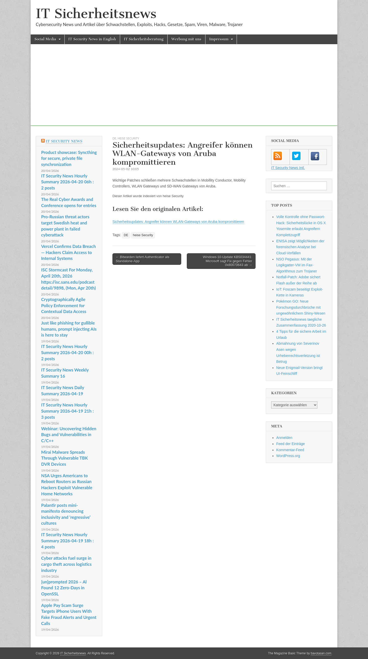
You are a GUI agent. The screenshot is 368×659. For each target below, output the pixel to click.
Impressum (219, 39)
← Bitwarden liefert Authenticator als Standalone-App (142, 259)
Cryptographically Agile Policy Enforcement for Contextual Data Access (63, 305)
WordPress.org (288, 456)
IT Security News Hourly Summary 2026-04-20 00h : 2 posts (67, 352)
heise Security (128, 138)
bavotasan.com (321, 653)
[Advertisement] (184, 90)
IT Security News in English (92, 39)
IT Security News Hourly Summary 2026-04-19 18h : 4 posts (67, 540)
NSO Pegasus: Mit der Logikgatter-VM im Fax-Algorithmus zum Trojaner (296, 265)
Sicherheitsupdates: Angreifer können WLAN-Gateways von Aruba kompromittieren (178, 222)
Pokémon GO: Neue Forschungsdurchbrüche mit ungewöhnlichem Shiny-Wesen (300, 307)
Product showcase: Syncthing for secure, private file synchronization (69, 158)
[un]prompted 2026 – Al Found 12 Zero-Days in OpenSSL (64, 587)
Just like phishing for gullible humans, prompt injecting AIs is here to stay (69, 329)
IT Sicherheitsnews (96, 13)
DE (114, 138)
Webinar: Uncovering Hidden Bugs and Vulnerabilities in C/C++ (68, 434)
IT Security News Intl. (288, 168)
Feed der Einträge (290, 444)
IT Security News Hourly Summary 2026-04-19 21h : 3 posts (67, 411)
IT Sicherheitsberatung (144, 39)
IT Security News (64, 141)
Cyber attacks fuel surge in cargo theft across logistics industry (66, 564)
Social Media (45, 39)
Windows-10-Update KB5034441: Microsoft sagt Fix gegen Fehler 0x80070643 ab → (227, 261)
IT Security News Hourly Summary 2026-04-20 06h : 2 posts (67, 181)
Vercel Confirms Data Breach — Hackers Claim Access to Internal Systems (68, 252)
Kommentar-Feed (290, 450)
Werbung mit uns (186, 39)
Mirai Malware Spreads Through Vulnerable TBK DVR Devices (64, 458)
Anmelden (284, 438)
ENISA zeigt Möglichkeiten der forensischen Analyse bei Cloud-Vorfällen (300, 247)
